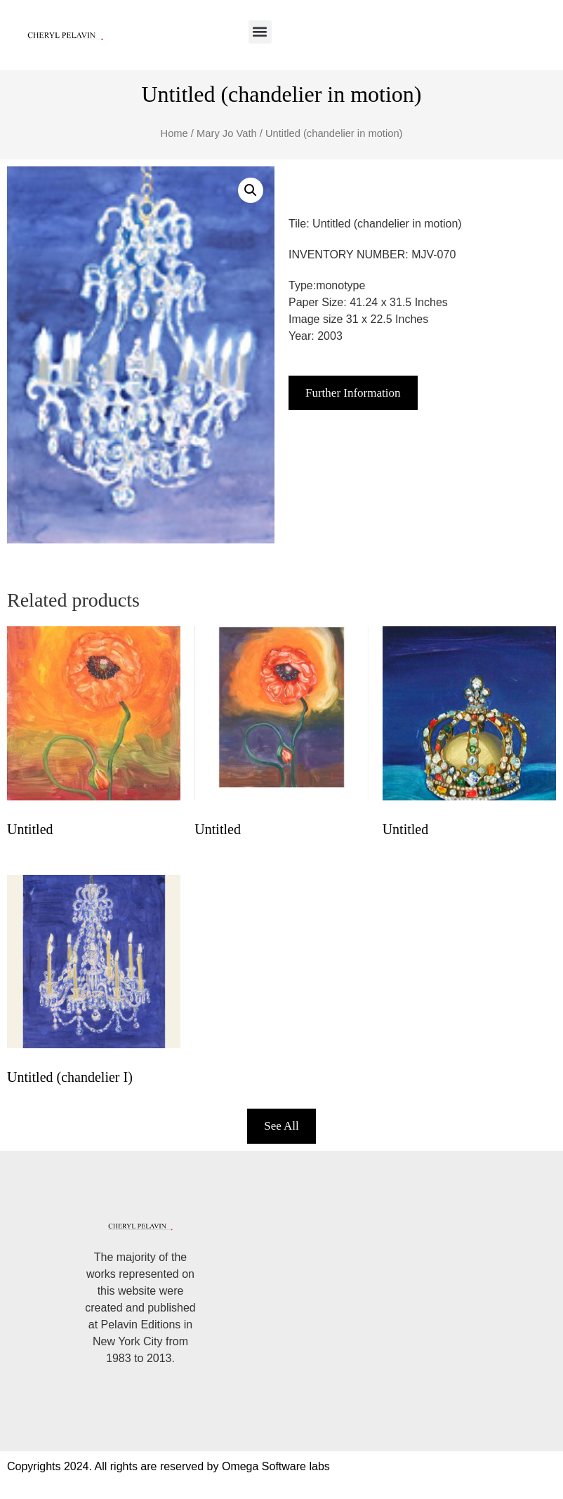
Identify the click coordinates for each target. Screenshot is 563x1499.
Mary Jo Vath (227, 133)
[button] (260, 32)
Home (174, 133)
